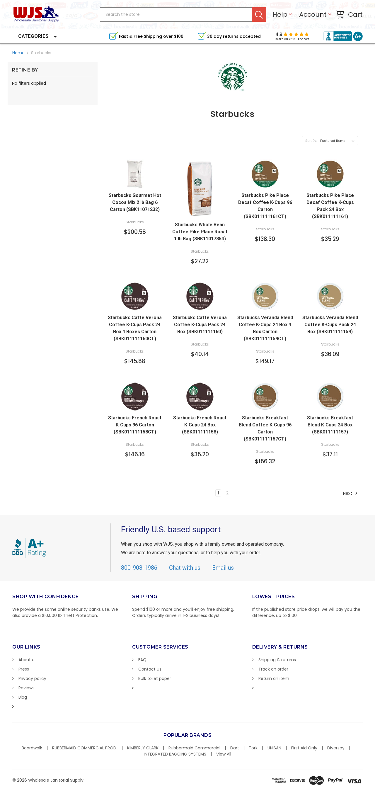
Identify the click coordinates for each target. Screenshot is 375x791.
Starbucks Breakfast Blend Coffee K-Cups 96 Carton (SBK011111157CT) (265, 428)
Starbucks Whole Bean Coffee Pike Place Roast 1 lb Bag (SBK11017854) (199, 231)
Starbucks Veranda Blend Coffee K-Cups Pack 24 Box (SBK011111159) (330, 324)
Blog (22, 697)
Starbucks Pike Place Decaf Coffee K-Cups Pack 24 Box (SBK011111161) (330, 206)
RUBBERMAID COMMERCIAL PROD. (84, 748)
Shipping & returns (277, 660)
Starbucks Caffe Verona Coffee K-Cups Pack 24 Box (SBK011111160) (200, 324)
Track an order (273, 669)
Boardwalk (32, 748)
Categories (33, 36)
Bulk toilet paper (154, 678)
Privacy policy (32, 678)
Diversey (336, 748)
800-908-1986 (139, 567)
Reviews (26, 688)
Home (18, 53)
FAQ (142, 660)
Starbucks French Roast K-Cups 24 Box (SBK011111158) (199, 425)
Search (259, 14)
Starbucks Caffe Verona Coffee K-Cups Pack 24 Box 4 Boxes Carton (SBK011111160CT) (135, 328)
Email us (223, 567)
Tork (253, 748)
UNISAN (274, 748)
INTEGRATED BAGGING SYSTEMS (175, 754)
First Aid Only (304, 748)
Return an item (273, 678)
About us (27, 660)
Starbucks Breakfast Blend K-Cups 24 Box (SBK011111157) (330, 425)
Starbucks (41, 53)
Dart (234, 748)
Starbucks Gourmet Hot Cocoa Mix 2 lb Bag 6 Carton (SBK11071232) (135, 202)
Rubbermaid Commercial (194, 748)
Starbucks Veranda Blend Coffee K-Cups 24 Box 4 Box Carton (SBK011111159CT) (265, 328)
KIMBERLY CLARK (142, 748)
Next (350, 493)
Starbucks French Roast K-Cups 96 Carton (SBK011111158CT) (134, 425)
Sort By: (311, 140)
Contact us (149, 669)
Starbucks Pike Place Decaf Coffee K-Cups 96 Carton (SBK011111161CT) (265, 206)
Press (23, 669)
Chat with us (184, 567)
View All (223, 754)
